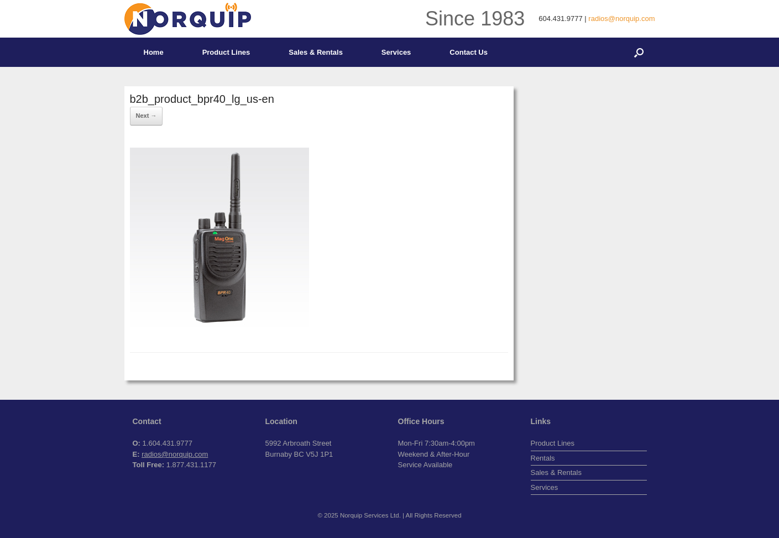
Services (396, 52)
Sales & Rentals (316, 52)
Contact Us (468, 52)
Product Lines (226, 52)
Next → (146, 115)
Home (154, 52)
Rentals (543, 458)
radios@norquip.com (621, 18)
